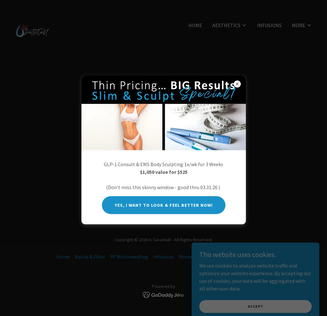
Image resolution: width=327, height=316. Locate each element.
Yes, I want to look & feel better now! (164, 205)
